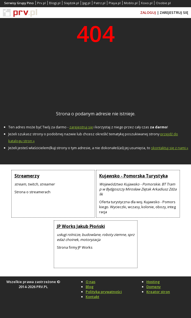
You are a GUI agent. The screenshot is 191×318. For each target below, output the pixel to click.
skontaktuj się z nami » (169, 147)
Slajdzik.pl (71, 3)
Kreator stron (158, 291)
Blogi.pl (54, 3)
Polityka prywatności (104, 291)
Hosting (153, 281)
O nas (90, 281)
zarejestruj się (81, 126)
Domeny (153, 286)
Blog (89, 286)
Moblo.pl (130, 3)
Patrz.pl (99, 3)
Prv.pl (41, 3)
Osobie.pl (163, 3)
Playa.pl (115, 3)
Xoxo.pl (146, 3)
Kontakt (92, 296)
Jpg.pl (86, 3)
